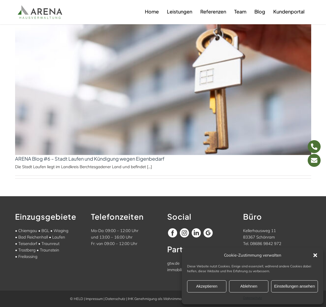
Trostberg (27, 250)
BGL (45, 230)
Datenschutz (252, 298)
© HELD (76, 298)
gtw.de (173, 263)
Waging (61, 230)
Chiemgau (27, 230)
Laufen (58, 237)
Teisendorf (27, 243)
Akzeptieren (206, 286)
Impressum (94, 298)
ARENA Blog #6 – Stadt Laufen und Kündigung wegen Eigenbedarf (89, 159)
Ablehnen (248, 286)
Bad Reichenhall (33, 237)
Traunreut (50, 243)
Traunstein (49, 250)
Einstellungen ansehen (294, 286)
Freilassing (27, 256)
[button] (315, 255)
